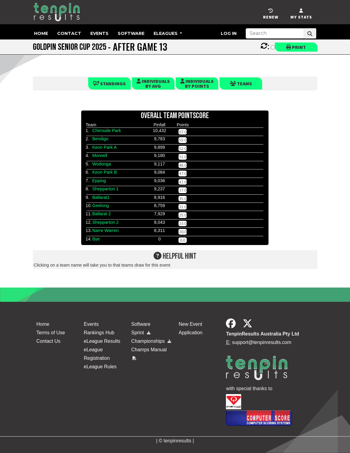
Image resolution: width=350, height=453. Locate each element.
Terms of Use (50, 332)
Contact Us (48, 341)
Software (131, 33)
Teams (241, 83)
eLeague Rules (100, 366)
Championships (151, 341)
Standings (109, 83)
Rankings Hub (99, 332)
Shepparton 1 (105, 188)
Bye (96, 239)
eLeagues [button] (166, 33)
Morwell (99, 155)
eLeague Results (102, 341)
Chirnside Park (106, 130)
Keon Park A (104, 147)
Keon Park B (104, 172)
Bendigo (100, 138)
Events (99, 33)
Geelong (100, 205)
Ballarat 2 (101, 213)
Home (41, 33)
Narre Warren (105, 230)
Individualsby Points (196, 83)
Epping (99, 180)
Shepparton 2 (105, 222)
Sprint (140, 332)
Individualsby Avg (153, 83)
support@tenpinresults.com (261, 342)
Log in (229, 33)
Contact (69, 33)
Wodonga (101, 164)
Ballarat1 (100, 197)
